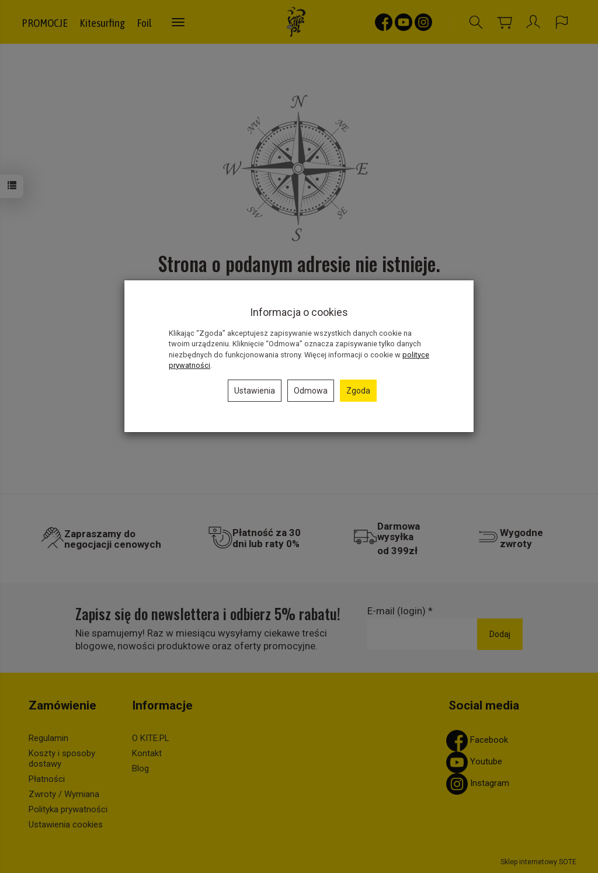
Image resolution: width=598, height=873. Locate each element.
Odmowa (311, 390)
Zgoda (358, 390)
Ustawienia (254, 390)
